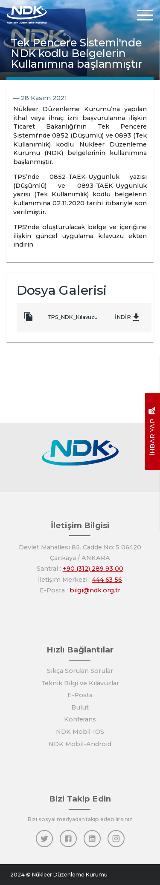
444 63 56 (107, 579)
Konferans (80, 719)
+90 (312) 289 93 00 (93, 568)
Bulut (80, 707)
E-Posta (80, 695)
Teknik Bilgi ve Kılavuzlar (80, 683)
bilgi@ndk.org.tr (95, 590)
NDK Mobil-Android (80, 744)
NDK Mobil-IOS (80, 732)
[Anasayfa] (27, 14)
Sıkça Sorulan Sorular (80, 671)
